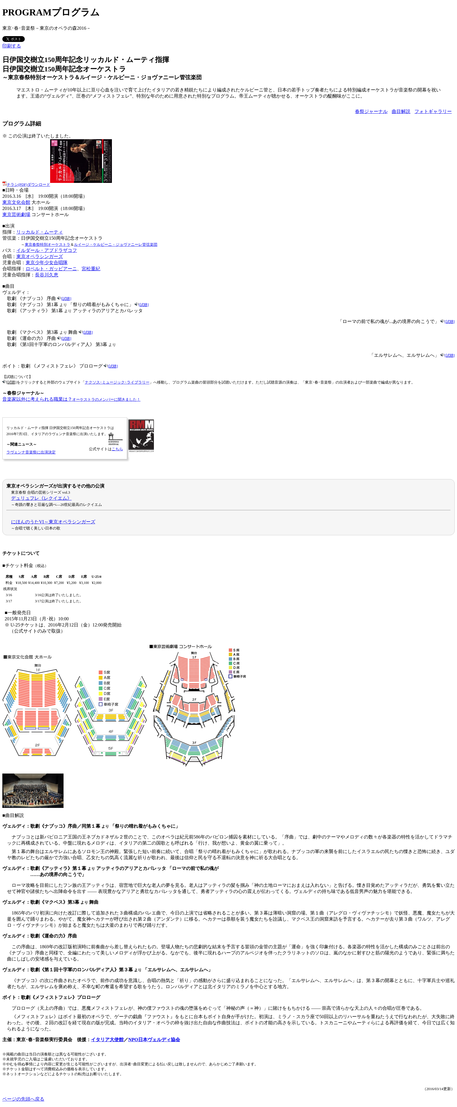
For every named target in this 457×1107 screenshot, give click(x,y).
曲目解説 (401, 111)
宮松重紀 (91, 268)
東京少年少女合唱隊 (47, 262)
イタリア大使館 (107, 1039)
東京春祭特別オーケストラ (47, 244)
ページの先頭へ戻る (23, 1099)
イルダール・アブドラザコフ (46, 250)
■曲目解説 (13, 815)
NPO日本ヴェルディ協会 (154, 1039)
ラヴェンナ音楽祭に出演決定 (31, 452)
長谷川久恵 (46, 274)
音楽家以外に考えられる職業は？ (71, 399)
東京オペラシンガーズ (39, 256)
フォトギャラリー (433, 111)
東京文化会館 (16, 202)
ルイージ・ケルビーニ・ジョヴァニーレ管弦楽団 (115, 244)
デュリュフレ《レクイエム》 (41, 498)
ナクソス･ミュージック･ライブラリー (117, 382)
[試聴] (66, 299)
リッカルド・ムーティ (39, 231)
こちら (117, 449)
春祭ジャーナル (371, 111)
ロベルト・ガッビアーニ (51, 268)
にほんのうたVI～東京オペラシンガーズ (53, 521)
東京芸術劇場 (16, 214)
